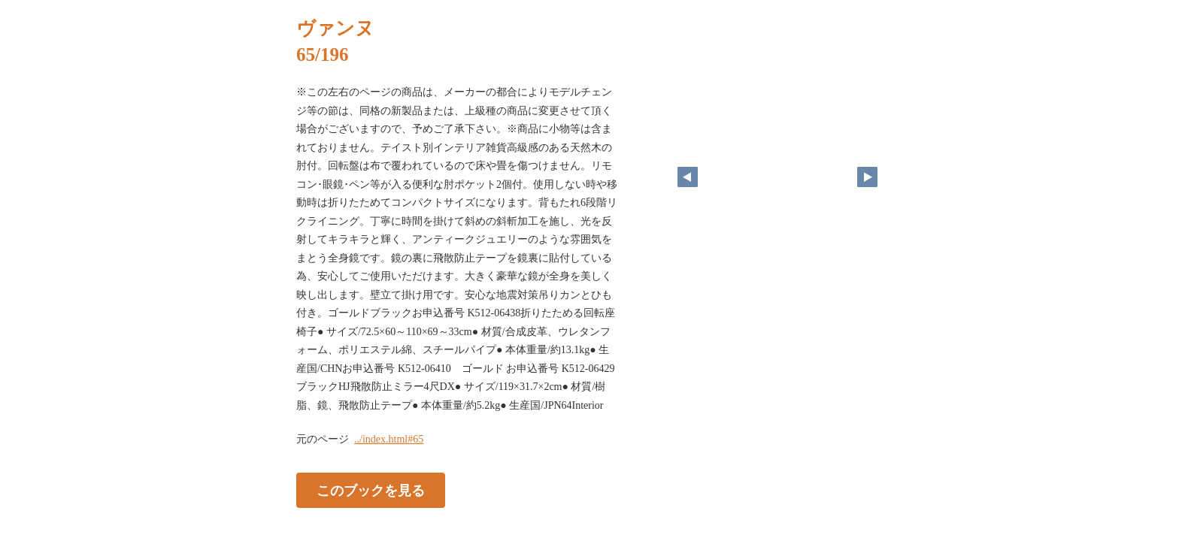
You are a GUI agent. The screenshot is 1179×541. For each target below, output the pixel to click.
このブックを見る (371, 490)
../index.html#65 (388, 439)
